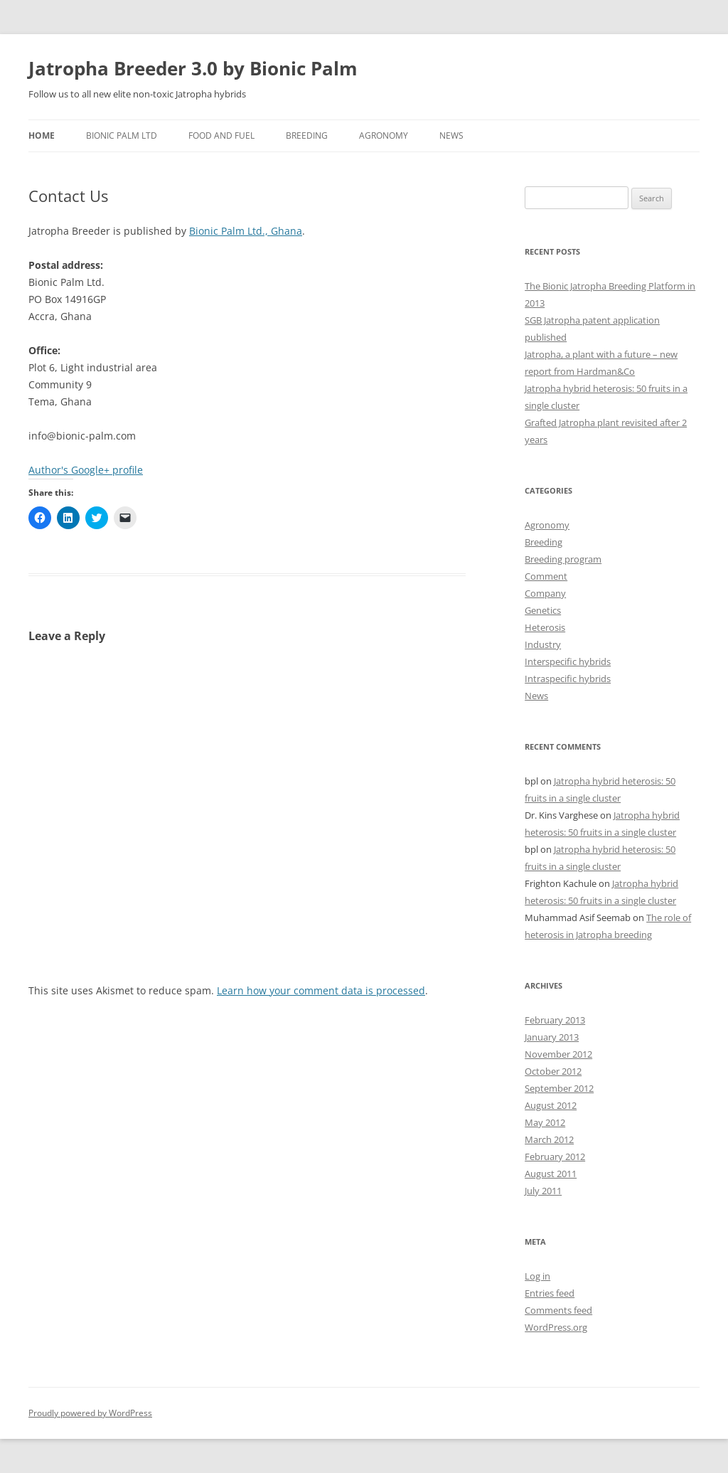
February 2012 (555, 1156)
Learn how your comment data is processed (321, 990)
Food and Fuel (221, 135)
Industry (543, 644)
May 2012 (545, 1122)
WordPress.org (556, 1327)
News (451, 135)
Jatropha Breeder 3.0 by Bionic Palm (193, 68)
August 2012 (551, 1105)
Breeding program (563, 559)
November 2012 (558, 1054)
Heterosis (545, 627)
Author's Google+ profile (85, 470)
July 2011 (543, 1190)
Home (41, 135)
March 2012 (549, 1139)
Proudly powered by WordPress (90, 1413)
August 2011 (551, 1173)
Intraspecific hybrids (568, 678)
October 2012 (553, 1071)
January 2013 (552, 1037)
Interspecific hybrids (568, 661)
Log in (537, 1276)
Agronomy (383, 135)
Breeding (307, 135)
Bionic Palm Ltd (121, 135)
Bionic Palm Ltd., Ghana (245, 231)
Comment (546, 576)
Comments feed (558, 1310)
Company (545, 593)
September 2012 (559, 1088)
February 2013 (555, 1020)
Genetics (543, 610)
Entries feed (549, 1293)
